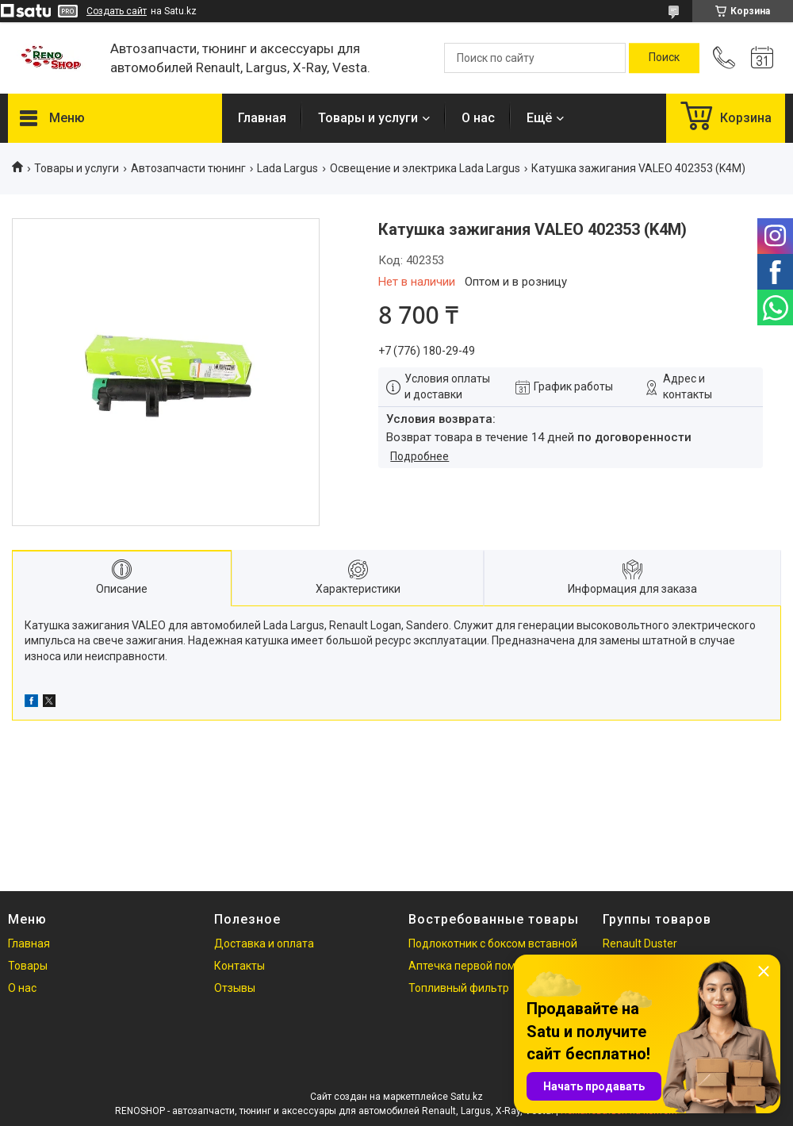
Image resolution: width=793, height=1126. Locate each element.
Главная (262, 117)
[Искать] (664, 58)
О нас (478, 117)
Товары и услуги (368, 117)
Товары (28, 965)
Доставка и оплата (264, 943)
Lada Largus (287, 168)
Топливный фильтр (458, 988)
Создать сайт (116, 11)
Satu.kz (466, 1096)
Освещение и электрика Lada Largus (425, 168)
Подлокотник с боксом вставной (492, 943)
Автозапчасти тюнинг (188, 168)
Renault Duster (640, 943)
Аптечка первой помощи (473, 965)
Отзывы (234, 988)
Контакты (239, 965)
